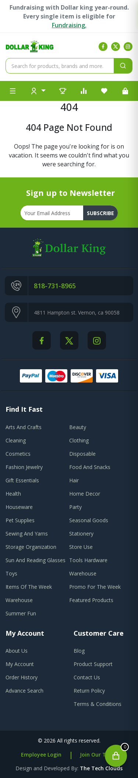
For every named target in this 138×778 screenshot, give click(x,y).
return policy (89, 690)
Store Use (81, 546)
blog (79, 650)
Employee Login (41, 754)
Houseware (19, 506)
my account (20, 663)
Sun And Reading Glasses (36, 560)
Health (13, 493)
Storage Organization (31, 546)
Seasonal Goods (88, 520)
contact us (87, 677)
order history (22, 677)
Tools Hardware (88, 560)
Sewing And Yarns (27, 533)
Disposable (82, 453)
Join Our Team (98, 754)
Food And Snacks (89, 466)
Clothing (79, 440)
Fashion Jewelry (24, 466)
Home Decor (84, 493)
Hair (74, 480)
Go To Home (69, 173)
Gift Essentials (22, 480)
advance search (24, 690)
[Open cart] (116, 756)
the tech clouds (101, 768)
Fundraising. (69, 25)
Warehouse (82, 573)
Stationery (81, 533)
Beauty (77, 427)
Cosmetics (18, 453)
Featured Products (91, 600)
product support (93, 663)
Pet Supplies (20, 520)
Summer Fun (21, 613)
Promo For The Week (95, 586)
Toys (11, 573)
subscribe (100, 213)
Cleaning (16, 440)
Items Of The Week (29, 586)
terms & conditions (97, 703)
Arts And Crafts (24, 427)
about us (17, 650)
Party (75, 506)
